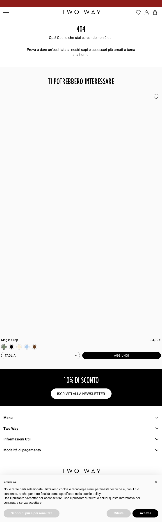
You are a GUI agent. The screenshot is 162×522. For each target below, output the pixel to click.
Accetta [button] (145, 513)
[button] (156, 482)
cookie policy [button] (92, 494)
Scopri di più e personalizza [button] (31, 513)
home (84, 54)
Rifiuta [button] (119, 513)
